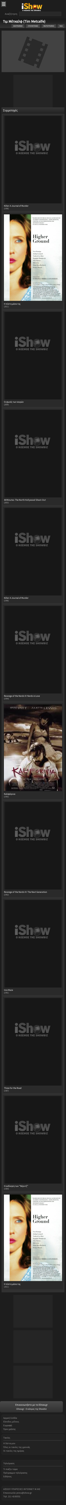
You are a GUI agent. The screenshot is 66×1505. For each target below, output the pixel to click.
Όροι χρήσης (9, 1429)
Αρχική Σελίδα (10, 1417)
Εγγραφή (7, 1425)
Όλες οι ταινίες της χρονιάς (16, 1447)
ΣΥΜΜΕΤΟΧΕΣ (33, 26)
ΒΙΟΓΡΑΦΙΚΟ (18, 26)
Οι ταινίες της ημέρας (13, 1450)
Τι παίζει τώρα (10, 1469)
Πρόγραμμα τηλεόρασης (15, 1472)
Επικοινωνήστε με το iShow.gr (31, 1404)
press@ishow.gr (24, 1492)
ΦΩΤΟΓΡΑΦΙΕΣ (48, 26)
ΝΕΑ (61, 26)
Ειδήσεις (7, 1476)
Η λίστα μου (9, 1443)
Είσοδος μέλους (11, 1421)
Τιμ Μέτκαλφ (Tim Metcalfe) (24, 21)
